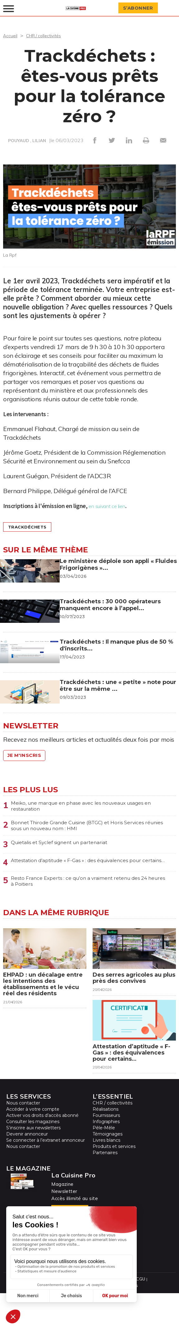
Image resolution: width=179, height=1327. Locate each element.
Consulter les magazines (32, 1156)
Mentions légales (115, 1313)
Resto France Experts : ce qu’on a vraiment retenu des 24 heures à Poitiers (86, 889)
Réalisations (105, 1143)
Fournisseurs (106, 1150)
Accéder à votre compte (32, 1143)
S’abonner (141, 8)
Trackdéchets (32, 527)
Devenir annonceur (27, 1168)
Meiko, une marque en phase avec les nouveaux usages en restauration (78, 807)
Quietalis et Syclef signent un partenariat (68, 846)
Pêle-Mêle (104, 1162)
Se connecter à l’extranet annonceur (45, 1174)
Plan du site (83, 1313)
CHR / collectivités (48, 35)
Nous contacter (23, 1137)
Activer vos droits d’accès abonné (42, 1150)
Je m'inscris (28, 755)
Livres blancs (106, 1174)
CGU (139, 1313)
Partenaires (105, 1187)
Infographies (106, 1156)
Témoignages (107, 1168)
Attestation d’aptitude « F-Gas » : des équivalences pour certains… (88, 868)
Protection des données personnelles (80, 1319)
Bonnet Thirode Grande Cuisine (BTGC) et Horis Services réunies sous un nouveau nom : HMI (77, 828)
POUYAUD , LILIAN (27, 140)
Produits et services (114, 1181)
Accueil (11, 35)
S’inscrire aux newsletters (33, 1162)
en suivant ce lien (112, 506)
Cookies (128, 1319)
